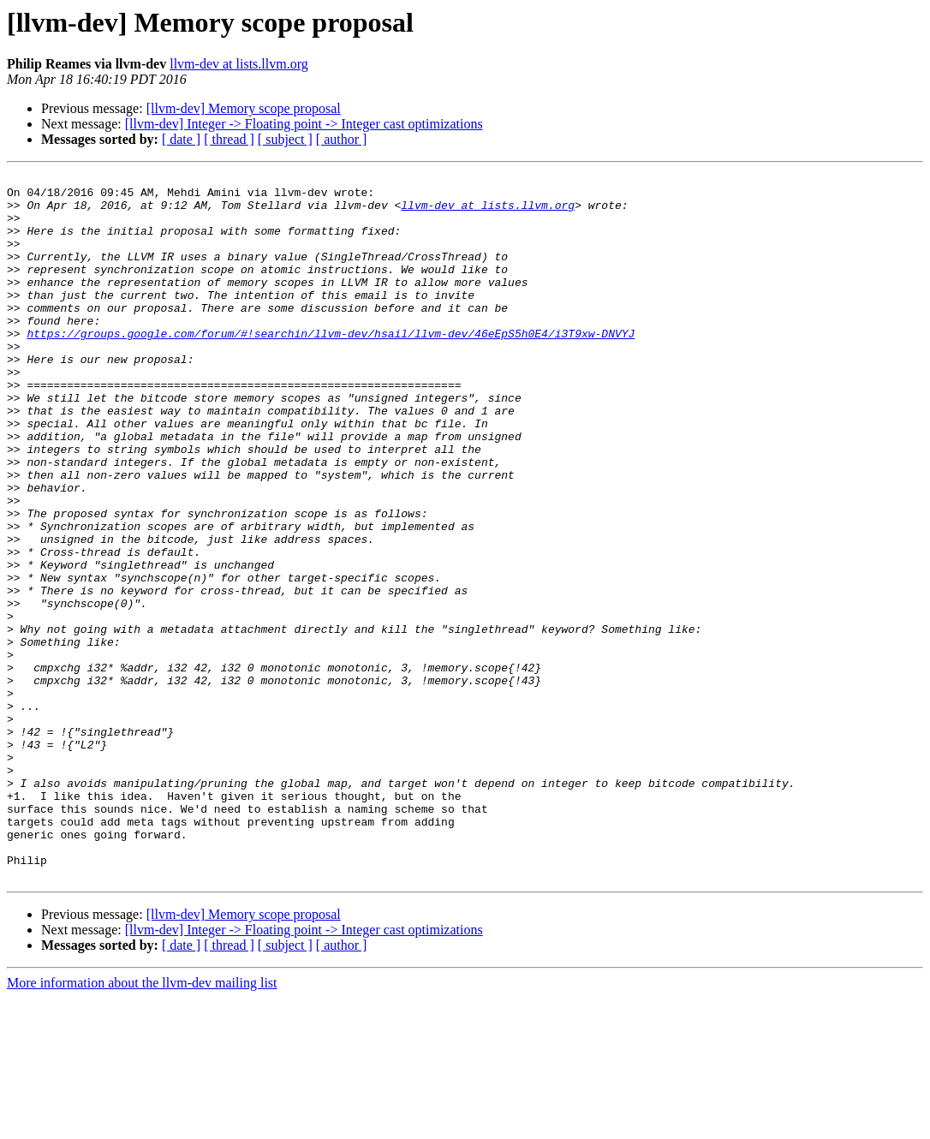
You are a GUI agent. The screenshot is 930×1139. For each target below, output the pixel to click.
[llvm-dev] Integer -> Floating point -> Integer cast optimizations (304, 123)
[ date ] (181, 139)
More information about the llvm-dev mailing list (142, 1124)
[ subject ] (285, 139)
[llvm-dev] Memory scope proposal (243, 108)
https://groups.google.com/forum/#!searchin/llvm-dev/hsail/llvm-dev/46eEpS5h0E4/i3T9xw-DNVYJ (331, 366)
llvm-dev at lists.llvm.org (238, 64)
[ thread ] (229, 139)
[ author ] (341, 139)
